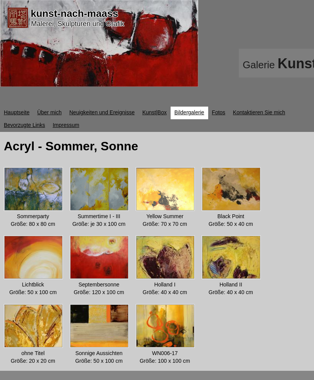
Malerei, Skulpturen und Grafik (77, 24)
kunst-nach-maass (74, 13)
